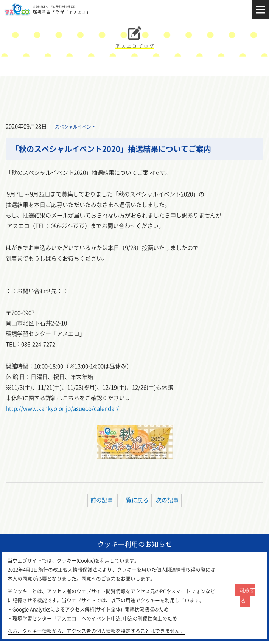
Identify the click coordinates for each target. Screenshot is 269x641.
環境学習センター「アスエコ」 (48, 9)
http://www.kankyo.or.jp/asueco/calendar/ (62, 408)
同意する (246, 595)
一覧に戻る (134, 500)
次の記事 (167, 500)
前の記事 (101, 500)
